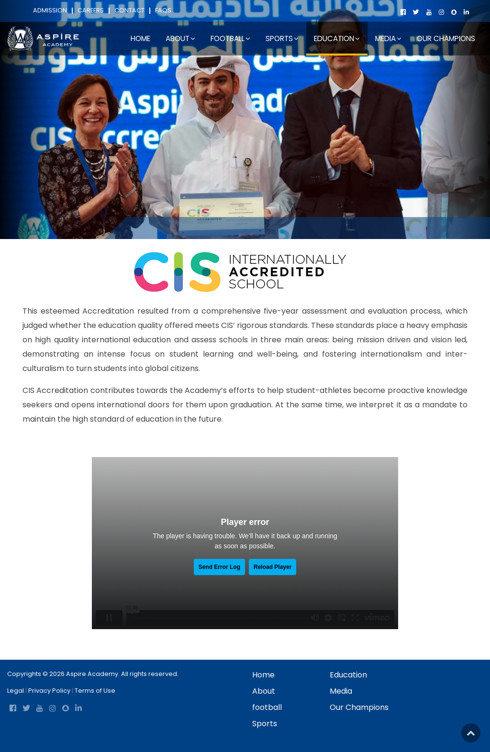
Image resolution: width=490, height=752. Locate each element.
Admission (50, 11)
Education (175, 227)
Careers (91, 11)
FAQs (163, 11)
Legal (15, 691)
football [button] (230, 38)
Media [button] (388, 38)
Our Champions (446, 38)
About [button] (180, 38)
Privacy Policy (49, 691)
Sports (264, 723)
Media (341, 691)
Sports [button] (282, 38)
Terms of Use (95, 691)
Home (140, 38)
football (267, 707)
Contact (129, 11)
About (263, 691)
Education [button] (337, 38)
